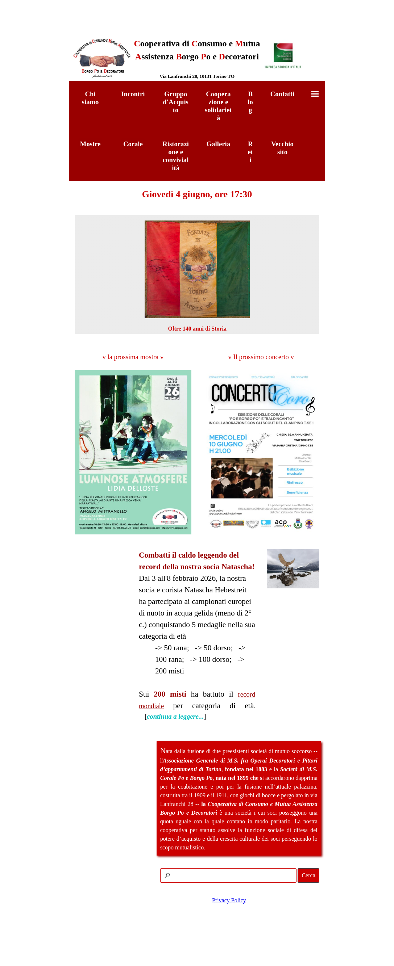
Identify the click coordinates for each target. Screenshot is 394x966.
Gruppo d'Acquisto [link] (175, 102)
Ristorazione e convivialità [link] (175, 156)
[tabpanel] (197, 58)
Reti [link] (250, 152)
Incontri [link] (133, 94)
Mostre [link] (90, 144)
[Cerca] (228, 875)
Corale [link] (133, 144)
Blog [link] (250, 102)
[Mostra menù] (315, 93)
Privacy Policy (229, 900)
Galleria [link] (218, 144)
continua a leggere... (175, 716)
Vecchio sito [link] (282, 148)
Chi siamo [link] (90, 98)
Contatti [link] (282, 94)
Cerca (308, 875)
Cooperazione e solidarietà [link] (218, 106)
